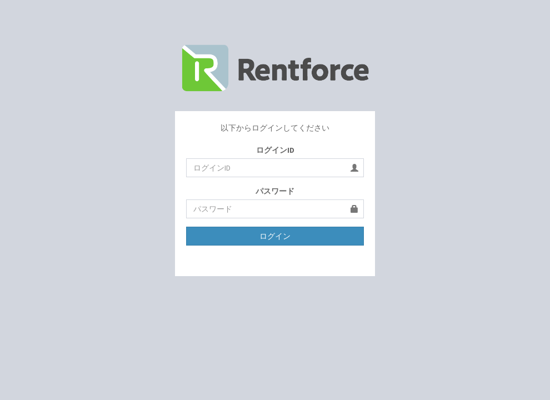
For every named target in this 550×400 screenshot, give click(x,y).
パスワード (275, 191)
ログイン (275, 236)
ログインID (275, 150)
